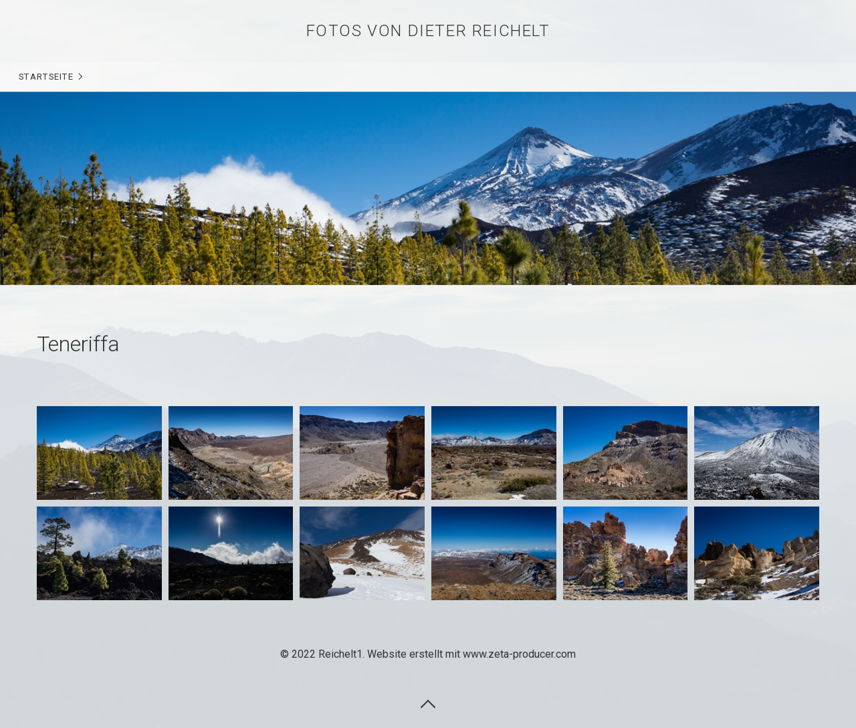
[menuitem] (50, 77)
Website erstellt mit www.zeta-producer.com (471, 654)
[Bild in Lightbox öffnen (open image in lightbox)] (99, 453)
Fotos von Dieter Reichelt (428, 30)
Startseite (46, 77)
